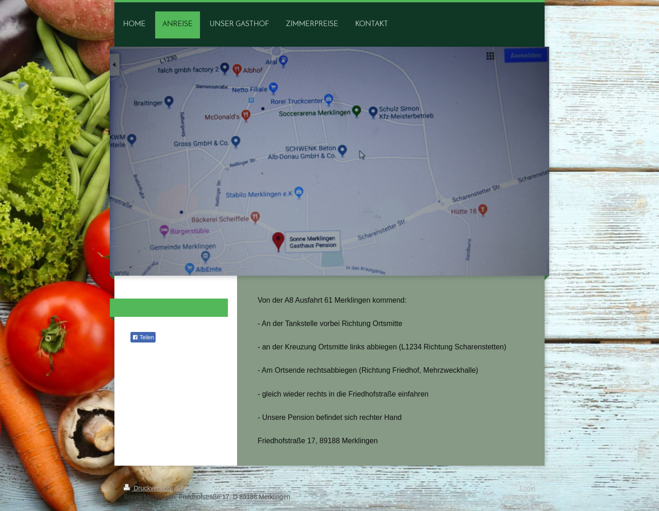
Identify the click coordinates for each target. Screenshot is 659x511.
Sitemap (188, 488)
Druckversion (148, 488)
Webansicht (518, 496)
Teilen (143, 337)
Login (527, 488)
